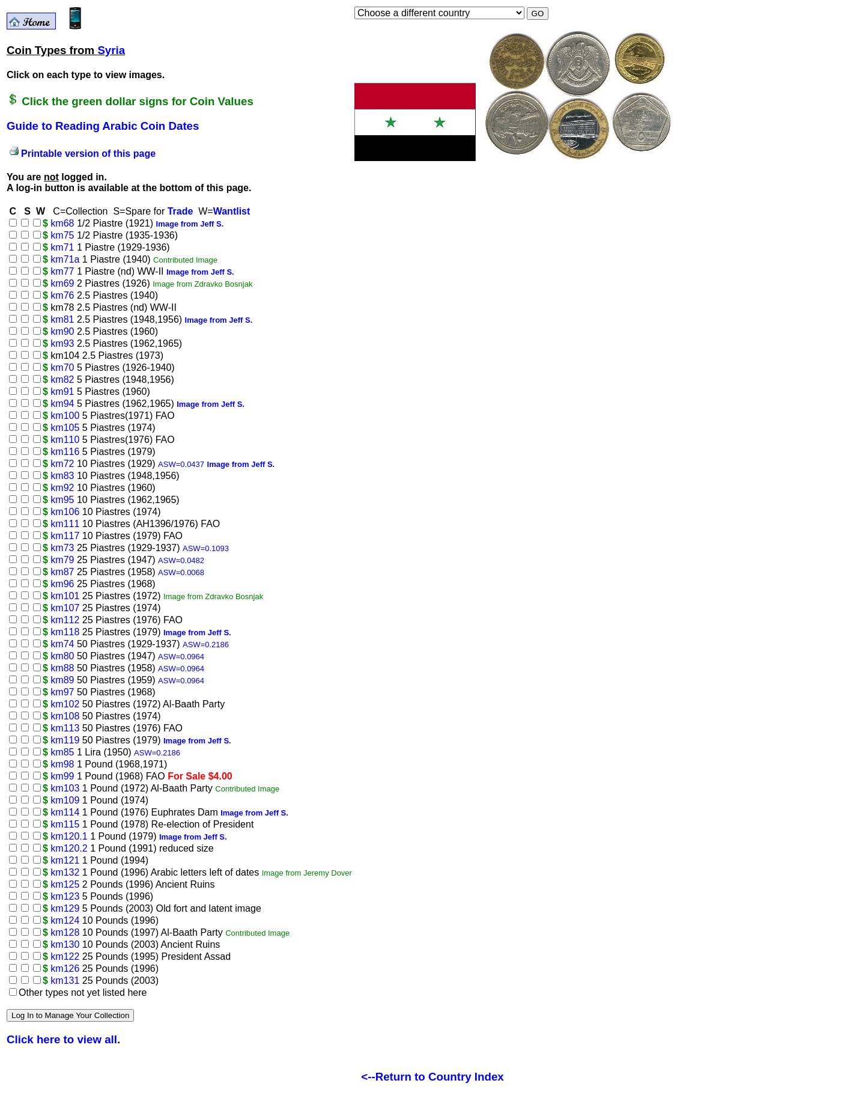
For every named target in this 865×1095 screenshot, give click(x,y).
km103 (64, 788)
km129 (64, 908)
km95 (62, 500)
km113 (64, 728)
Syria (111, 50)
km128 (64, 932)
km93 (62, 343)
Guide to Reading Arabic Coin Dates (103, 126)
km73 (62, 548)
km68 (62, 223)
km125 (64, 884)
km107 (64, 608)
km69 (62, 283)
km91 (62, 391)
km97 (62, 692)
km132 (64, 872)
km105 (64, 427)
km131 (64, 980)
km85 (62, 752)
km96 (62, 584)
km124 (64, 920)
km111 (64, 524)
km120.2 (68, 848)
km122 (64, 956)
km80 (62, 656)
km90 (62, 331)
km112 (64, 620)
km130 (64, 944)
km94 (62, 403)
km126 (64, 968)
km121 (64, 860)
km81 (62, 319)
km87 (62, 572)
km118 (64, 632)
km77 (62, 271)
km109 (64, 800)
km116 (64, 452)
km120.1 (68, 836)
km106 (64, 512)
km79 (62, 560)
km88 (62, 668)
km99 (62, 776)
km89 (62, 680)
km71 (62, 247)
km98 (62, 764)
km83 (62, 476)
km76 (62, 295)
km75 (62, 235)
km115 (64, 824)
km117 (64, 536)
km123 (64, 896)
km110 (64, 440)
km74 (62, 644)
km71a (64, 259)
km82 (62, 379)
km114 (64, 812)
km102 (64, 704)
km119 (64, 740)
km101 (64, 596)
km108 (64, 716)
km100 (64, 415)
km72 (62, 464)
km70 (62, 367)
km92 (62, 488)
